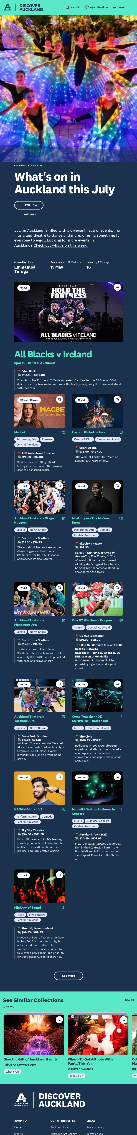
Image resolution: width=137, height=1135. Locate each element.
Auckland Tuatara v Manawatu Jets (29, 622)
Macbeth (20, 432)
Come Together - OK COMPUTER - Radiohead (90, 719)
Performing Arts (26, 439)
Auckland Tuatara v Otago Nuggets (34, 520)
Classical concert (98, 821)
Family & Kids (83, 439)
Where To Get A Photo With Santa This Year (90, 1061)
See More (68, 976)
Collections (20, 165)
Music (78, 728)
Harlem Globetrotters (88, 432)
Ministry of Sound (27, 907)
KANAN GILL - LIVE (28, 809)
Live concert (37, 914)
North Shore (38, 529)
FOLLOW (29, 205)
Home (18, 1127)
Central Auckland (41, 363)
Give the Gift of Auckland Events (31, 1059)
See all (129, 1000)
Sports (19, 363)
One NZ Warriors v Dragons (92, 620)
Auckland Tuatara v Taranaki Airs (29, 719)
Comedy (105, 529)
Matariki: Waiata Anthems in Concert (93, 811)
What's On (36, 165)
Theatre (47, 439)
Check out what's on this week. (61, 245)
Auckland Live (59, 1127)
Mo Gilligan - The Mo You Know (90, 520)
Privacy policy (95, 1127)
